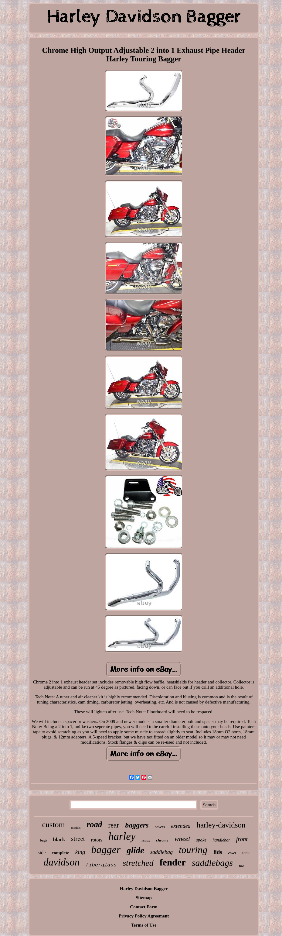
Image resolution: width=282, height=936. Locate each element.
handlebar (221, 840)
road (94, 824)
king (80, 852)
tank (246, 853)
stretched (138, 863)
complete (60, 852)
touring (193, 849)
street (78, 838)
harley (121, 836)
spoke (201, 840)
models (76, 827)
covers (160, 826)
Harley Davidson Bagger (144, 888)
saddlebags (212, 863)
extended (180, 826)
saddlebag (161, 852)
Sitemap (144, 897)
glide (135, 850)
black (59, 839)
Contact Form (143, 906)
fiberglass (101, 865)
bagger (106, 849)
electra (145, 841)
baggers (136, 825)
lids (217, 852)
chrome (162, 840)
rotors (96, 839)
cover (232, 853)
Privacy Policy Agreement (144, 916)
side (42, 852)
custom (53, 824)
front (242, 839)
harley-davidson (220, 825)
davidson (61, 862)
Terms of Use (144, 925)
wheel (182, 838)
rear (113, 825)
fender (173, 862)
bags (43, 840)
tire (241, 866)
